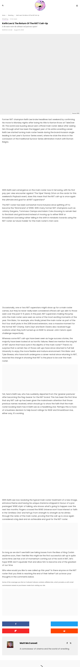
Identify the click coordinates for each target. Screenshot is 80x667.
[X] (38, 661)
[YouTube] (41, 661)
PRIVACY (50, 656)
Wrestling (5, 19)
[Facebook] (35, 661)
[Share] (14, 588)
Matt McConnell (7, 30)
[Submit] (14, 595)
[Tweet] (40, 588)
